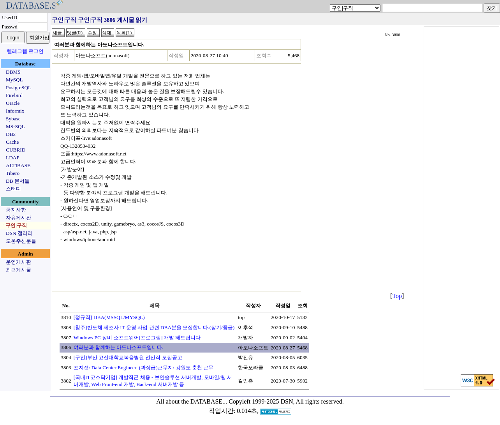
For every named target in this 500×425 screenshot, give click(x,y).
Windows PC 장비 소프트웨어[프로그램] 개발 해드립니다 (137, 337)
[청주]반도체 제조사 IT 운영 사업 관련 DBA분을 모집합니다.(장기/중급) (154, 327)
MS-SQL (15, 126)
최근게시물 (18, 270)
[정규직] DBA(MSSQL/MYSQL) (109, 317)
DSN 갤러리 (19, 233)
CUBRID (15, 150)
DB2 (11, 134)
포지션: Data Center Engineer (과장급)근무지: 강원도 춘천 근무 (144, 367)
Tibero (12, 173)
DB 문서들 (18, 181)
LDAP (12, 157)
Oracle (13, 103)
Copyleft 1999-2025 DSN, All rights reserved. (286, 401)
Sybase (13, 119)
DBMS (13, 72)
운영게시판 (18, 262)
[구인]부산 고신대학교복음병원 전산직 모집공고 (128, 357)
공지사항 (16, 210)
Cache (12, 142)
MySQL (14, 80)
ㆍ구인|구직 (13, 225)
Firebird (14, 95)
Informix (15, 111)
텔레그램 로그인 (25, 51)
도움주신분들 (21, 241)
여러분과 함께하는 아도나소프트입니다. (119, 347)
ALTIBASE (18, 165)
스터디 (13, 189)
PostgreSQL (18, 87)
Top (397, 296)
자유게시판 (18, 217)
